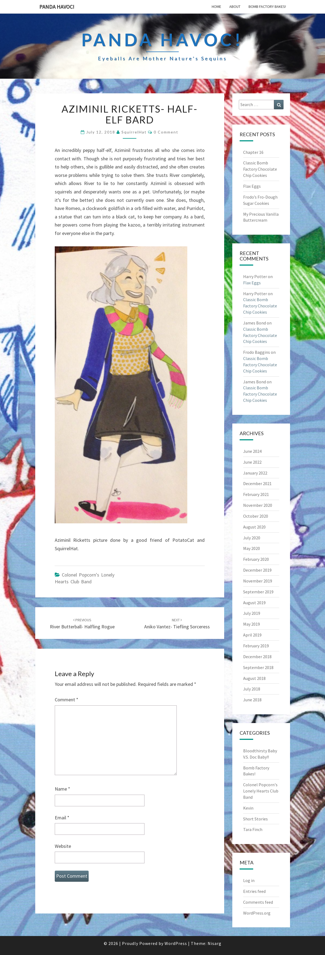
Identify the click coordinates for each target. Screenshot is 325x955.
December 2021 (257, 483)
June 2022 (252, 462)
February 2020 (256, 559)
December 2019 (257, 570)
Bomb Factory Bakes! (267, 6)
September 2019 (258, 591)
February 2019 (256, 645)
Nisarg (214, 943)
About (234, 6)
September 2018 (258, 667)
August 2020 (254, 527)
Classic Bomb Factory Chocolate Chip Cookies (260, 169)
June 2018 (252, 699)
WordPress (176, 943)
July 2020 (251, 537)
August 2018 (254, 678)
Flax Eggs (252, 186)
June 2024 (252, 451)
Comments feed (258, 902)
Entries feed (254, 891)
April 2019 (252, 635)
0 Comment (166, 132)
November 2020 (257, 505)
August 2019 (254, 602)
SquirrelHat (134, 132)
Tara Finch (252, 829)
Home (216, 6)
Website (63, 846)
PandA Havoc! (56, 6)
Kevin (248, 808)
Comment (66, 699)
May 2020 (251, 548)
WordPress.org (257, 913)
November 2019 (257, 581)
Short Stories (255, 819)
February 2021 (256, 494)
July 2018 (251, 689)
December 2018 (257, 656)
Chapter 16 (253, 152)
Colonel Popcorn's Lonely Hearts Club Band (260, 791)
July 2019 (251, 613)
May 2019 (251, 624)
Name (62, 789)
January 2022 (255, 473)
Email (62, 817)
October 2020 (255, 516)
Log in (249, 880)
